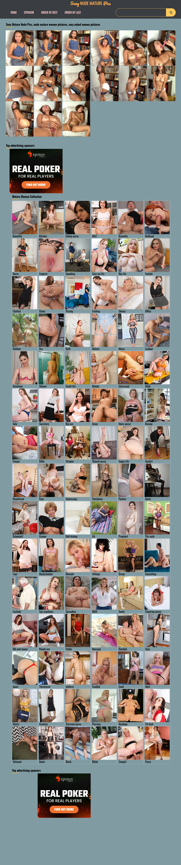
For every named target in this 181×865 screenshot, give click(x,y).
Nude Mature (90, 3)
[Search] (146, 12)
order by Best (49, 12)
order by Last (73, 12)
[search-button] (171, 12)
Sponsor (29, 12)
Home (14, 12)
